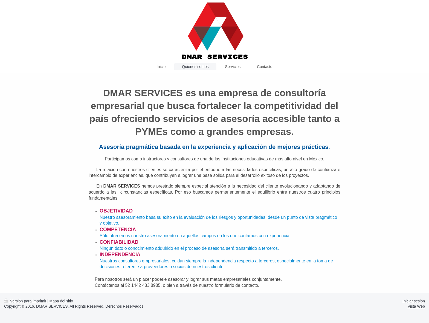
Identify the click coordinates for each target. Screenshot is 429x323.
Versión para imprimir (25, 301)
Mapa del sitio (61, 301)
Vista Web (416, 306)
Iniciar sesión (413, 301)
